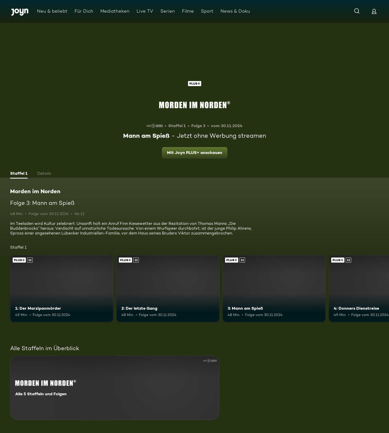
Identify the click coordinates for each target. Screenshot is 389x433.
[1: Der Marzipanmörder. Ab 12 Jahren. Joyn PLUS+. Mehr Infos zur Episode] (61, 288)
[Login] (374, 11)
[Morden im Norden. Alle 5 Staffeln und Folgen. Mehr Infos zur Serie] (114, 388)
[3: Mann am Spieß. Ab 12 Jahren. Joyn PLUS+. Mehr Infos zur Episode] (274, 288)
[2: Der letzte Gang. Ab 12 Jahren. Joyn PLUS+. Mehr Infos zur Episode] (167, 288)
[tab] (19, 174)
